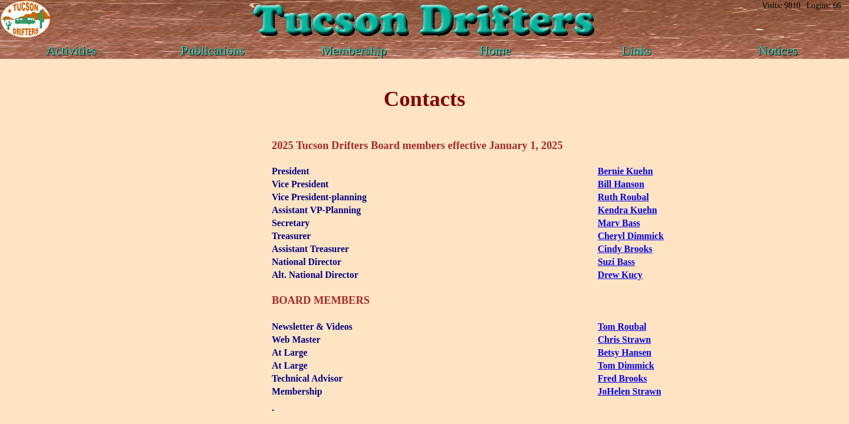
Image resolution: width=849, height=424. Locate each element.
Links (636, 50)
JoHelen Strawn (630, 391)
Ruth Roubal (623, 197)
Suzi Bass (616, 262)
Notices (778, 50)
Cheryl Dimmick (631, 236)
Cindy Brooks (625, 249)
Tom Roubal (622, 327)
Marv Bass (619, 223)
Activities (71, 50)
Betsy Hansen (624, 352)
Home (495, 50)
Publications (212, 50)
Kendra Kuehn (627, 210)
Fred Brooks (622, 378)
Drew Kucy (620, 275)
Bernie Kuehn (625, 171)
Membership (354, 50)
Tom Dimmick (626, 365)
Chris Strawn (624, 339)
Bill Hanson (621, 184)
